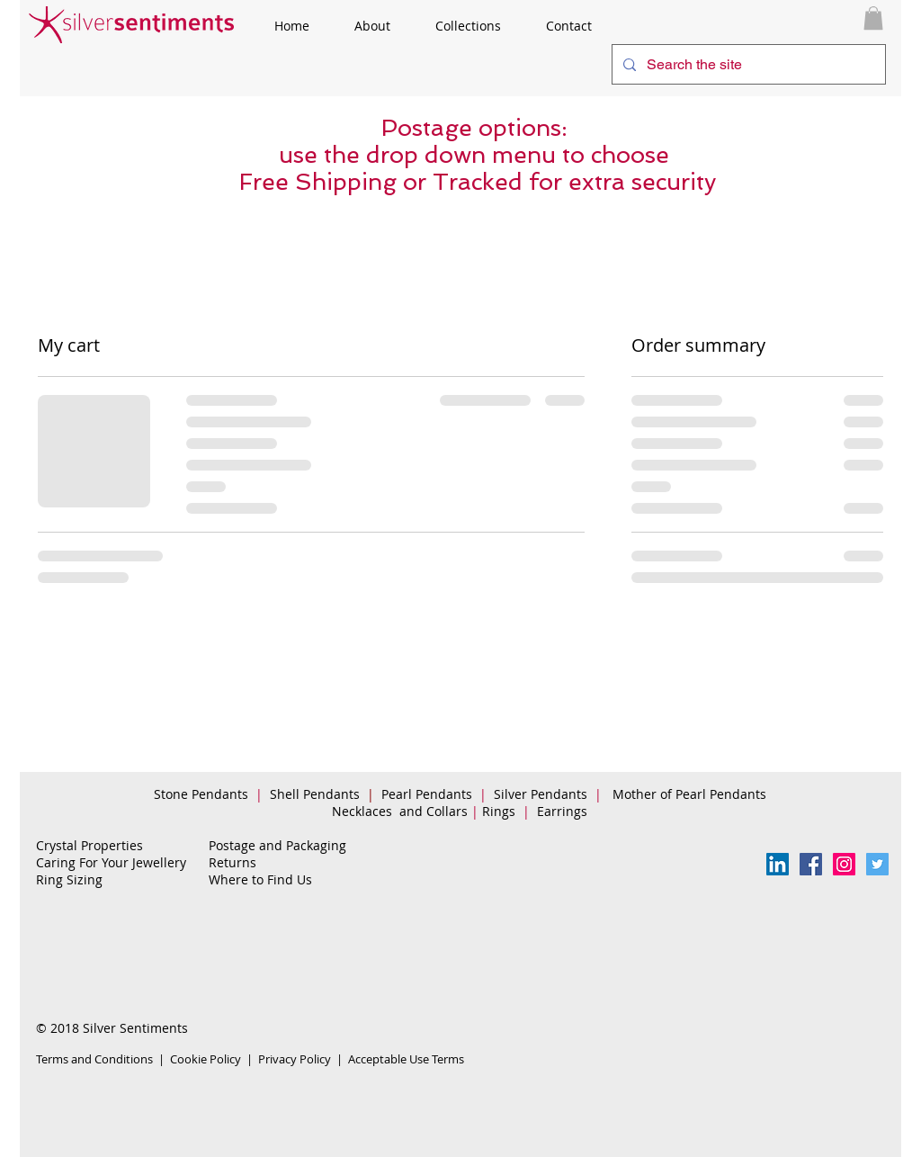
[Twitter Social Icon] (877, 864)
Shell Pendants (315, 794)
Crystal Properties (89, 845)
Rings (500, 811)
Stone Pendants (201, 794)
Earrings (566, 811)
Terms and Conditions (94, 1059)
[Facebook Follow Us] (811, 864)
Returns (232, 862)
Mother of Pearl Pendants (691, 794)
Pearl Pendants (428, 794)
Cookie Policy (205, 1059)
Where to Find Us (260, 879)
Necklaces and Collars (400, 811)
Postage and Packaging (277, 845)
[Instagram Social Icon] (844, 864)
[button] (873, 18)
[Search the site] (747, 64)
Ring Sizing (69, 879)
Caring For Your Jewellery (111, 862)
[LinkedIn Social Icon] (777, 864)
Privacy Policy (294, 1059)
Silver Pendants (540, 794)
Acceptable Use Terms (406, 1059)
